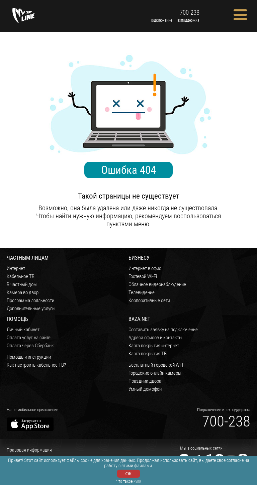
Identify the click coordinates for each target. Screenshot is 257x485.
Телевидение (141, 292)
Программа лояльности (30, 300)
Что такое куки (128, 481)
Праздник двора (144, 381)
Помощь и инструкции (29, 357)
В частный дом (22, 284)
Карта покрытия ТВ (147, 354)
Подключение (161, 20)
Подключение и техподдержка (223, 409)
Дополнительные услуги (31, 309)
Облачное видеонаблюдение (157, 284)
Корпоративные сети (149, 300)
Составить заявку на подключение (163, 330)
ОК (128, 473)
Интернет (16, 268)
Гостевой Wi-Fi (142, 276)
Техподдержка (187, 20)
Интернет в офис (144, 268)
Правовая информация (29, 450)
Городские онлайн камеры (154, 373)
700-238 (189, 12)
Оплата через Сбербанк (30, 346)
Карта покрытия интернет (153, 346)
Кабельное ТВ (20, 276)
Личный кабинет (23, 330)
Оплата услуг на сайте (29, 338)
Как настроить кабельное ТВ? (36, 365)
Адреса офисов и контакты (155, 338)
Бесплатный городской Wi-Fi (156, 365)
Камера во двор (22, 292)
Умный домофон (145, 389)
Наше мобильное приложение (32, 409)
